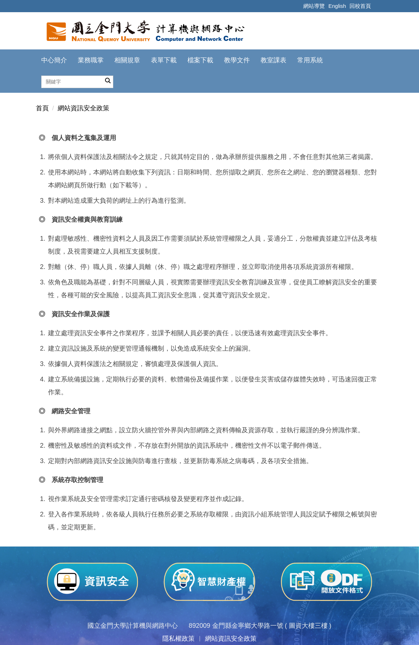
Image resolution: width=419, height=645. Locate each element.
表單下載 (164, 60)
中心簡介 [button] (54, 60)
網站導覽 (314, 6)
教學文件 (237, 60)
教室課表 (273, 60)
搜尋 (108, 81)
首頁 (42, 108)
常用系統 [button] (310, 60)
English (337, 6)
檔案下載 (200, 60)
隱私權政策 (178, 638)
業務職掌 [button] (91, 60)
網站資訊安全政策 (83, 108)
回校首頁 (360, 6)
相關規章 (127, 60)
